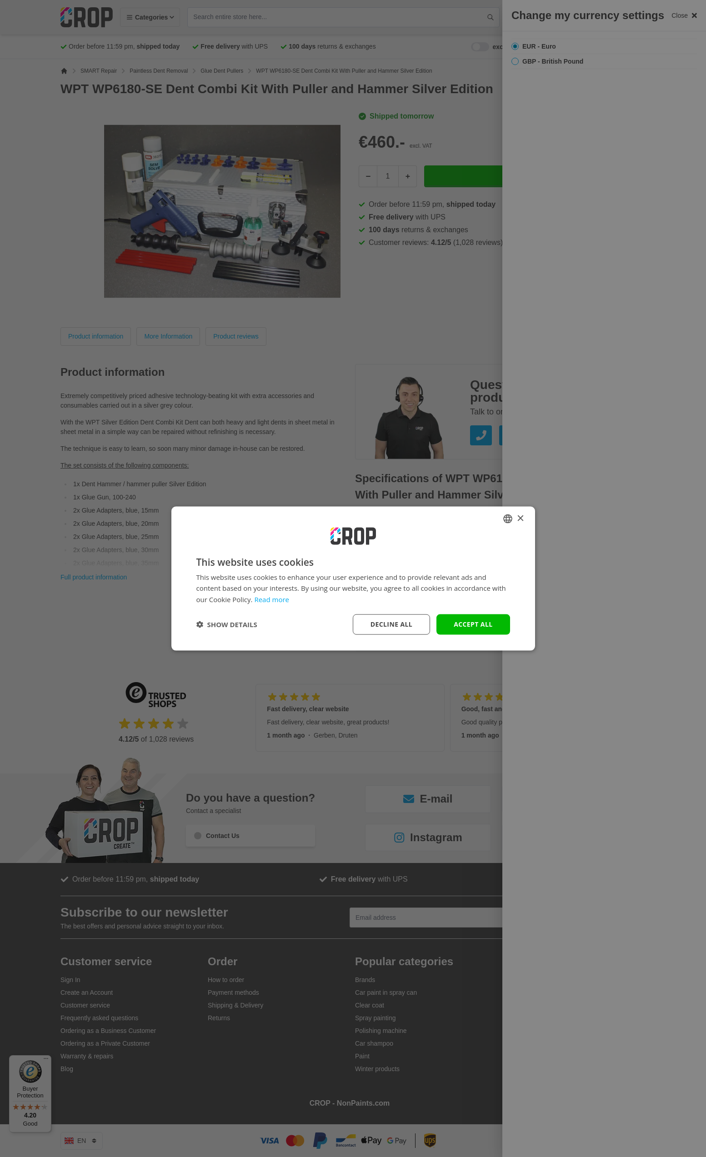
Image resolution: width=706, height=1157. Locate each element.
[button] (226, 624)
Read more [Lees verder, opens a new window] (271, 599)
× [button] (520, 518)
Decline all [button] (391, 624)
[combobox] (507, 519)
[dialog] (353, 579)
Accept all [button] (473, 624)
